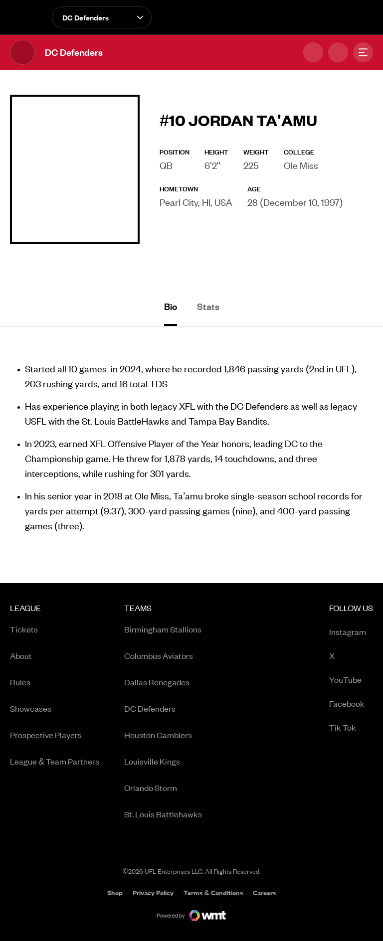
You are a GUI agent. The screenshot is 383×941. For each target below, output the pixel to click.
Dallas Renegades (157, 681)
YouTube (351, 680)
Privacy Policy (153, 892)
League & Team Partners (54, 761)
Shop (115, 893)
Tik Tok (351, 728)
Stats (208, 306)
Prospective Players (46, 734)
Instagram (351, 632)
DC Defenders (150, 708)
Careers (264, 893)
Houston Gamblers (158, 734)
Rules (20, 681)
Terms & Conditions (213, 892)
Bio (170, 306)
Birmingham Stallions (162, 629)
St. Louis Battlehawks (163, 813)
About (21, 655)
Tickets (24, 629)
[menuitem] (54, 714)
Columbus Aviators (158, 655)
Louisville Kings (152, 761)
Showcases (30, 708)
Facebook (351, 704)
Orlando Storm (150, 787)
